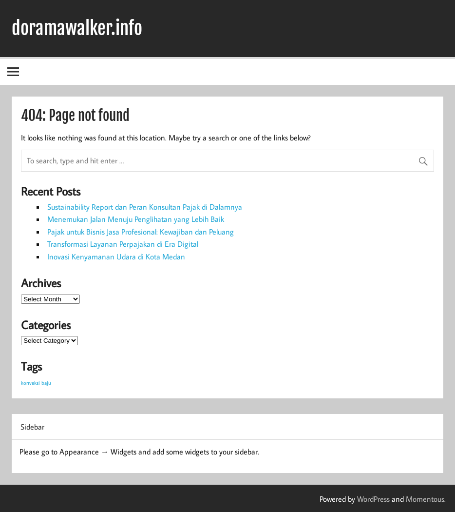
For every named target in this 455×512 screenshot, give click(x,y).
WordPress (373, 499)
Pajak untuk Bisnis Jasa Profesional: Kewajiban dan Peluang (140, 231)
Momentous (425, 499)
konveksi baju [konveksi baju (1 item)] (36, 382)
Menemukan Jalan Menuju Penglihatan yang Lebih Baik (135, 219)
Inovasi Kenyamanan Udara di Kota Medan (116, 256)
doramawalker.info (77, 28)
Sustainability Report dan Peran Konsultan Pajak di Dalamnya (144, 207)
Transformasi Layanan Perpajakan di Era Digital (122, 244)
